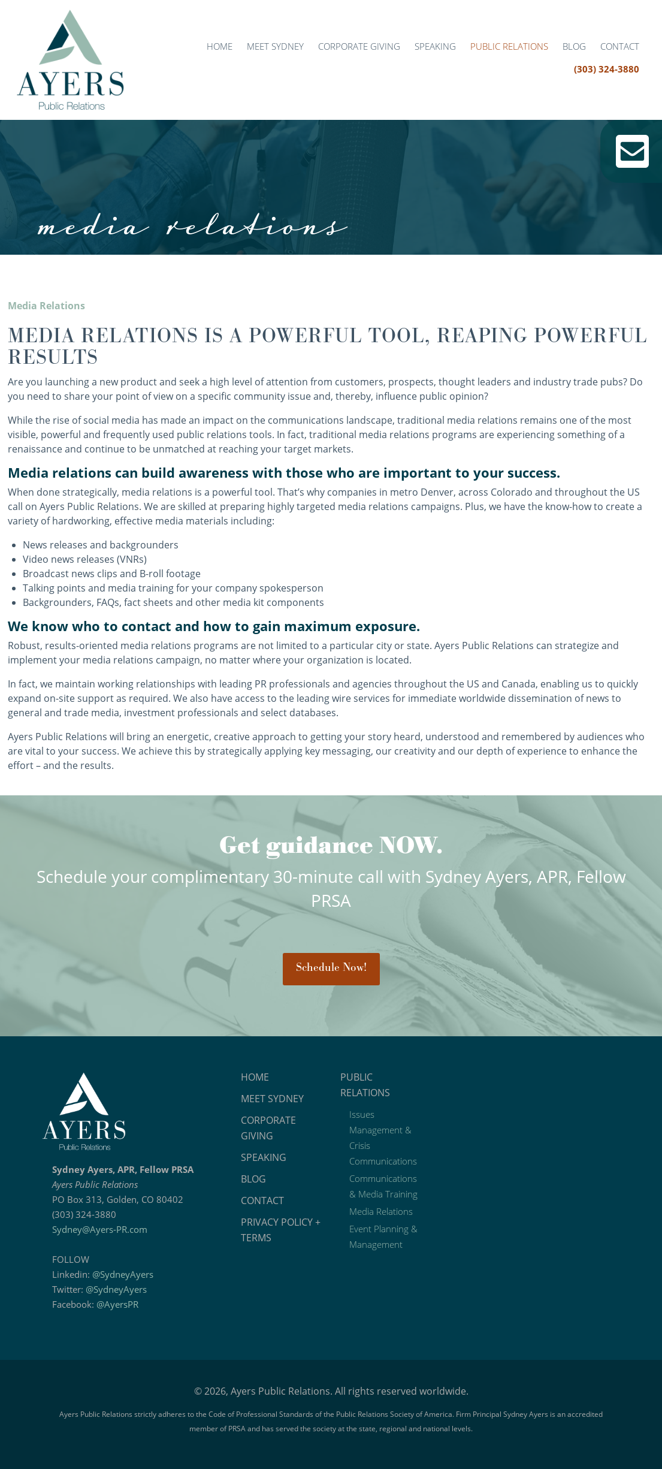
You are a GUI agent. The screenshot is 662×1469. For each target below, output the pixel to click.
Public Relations (509, 46)
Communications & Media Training (383, 1186)
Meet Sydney (275, 46)
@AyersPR (117, 1304)
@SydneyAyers (122, 1274)
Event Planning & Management (383, 1236)
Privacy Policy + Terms (281, 1229)
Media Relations (381, 1211)
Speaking (435, 46)
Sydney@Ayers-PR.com (99, 1229)
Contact (619, 46)
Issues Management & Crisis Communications (383, 1137)
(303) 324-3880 (606, 69)
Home (219, 46)
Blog (574, 46)
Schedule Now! (331, 967)
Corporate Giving (359, 46)
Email (632, 151)
